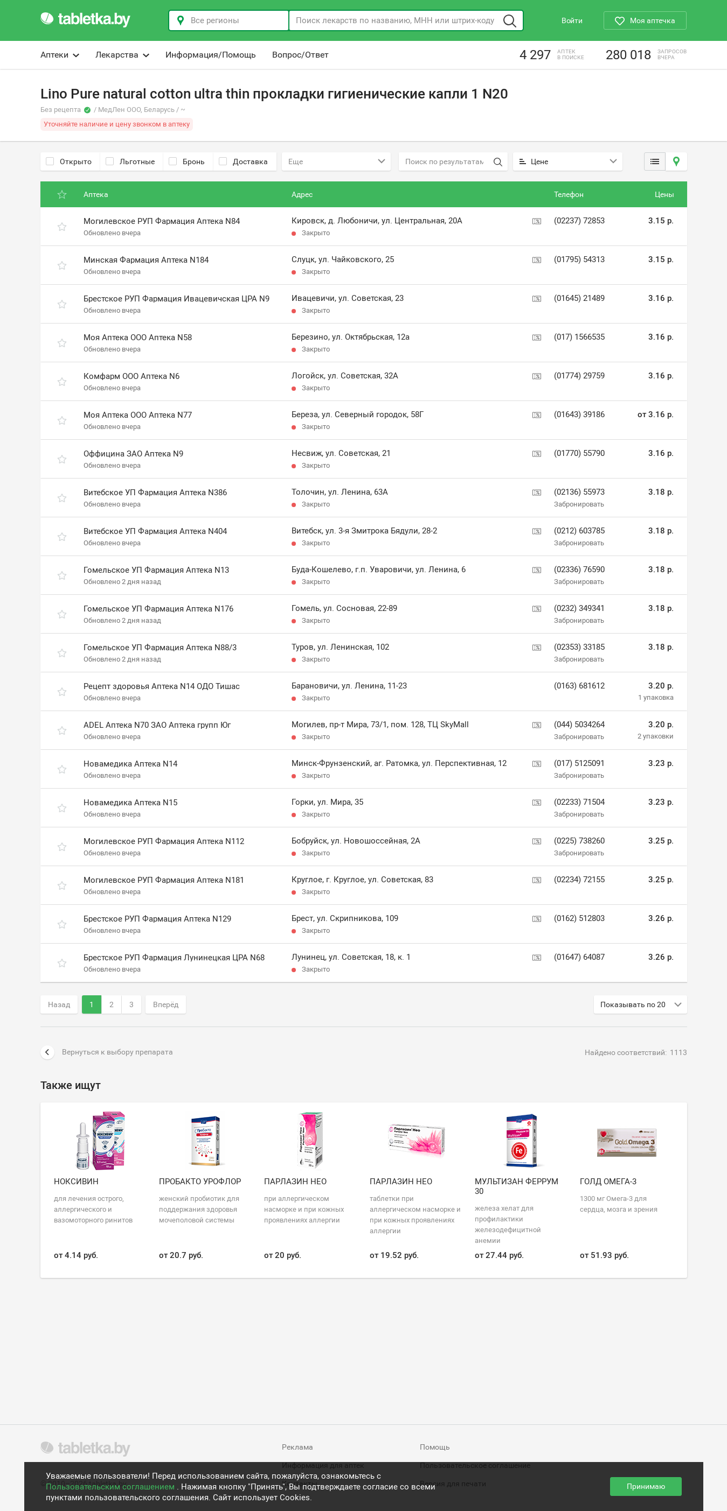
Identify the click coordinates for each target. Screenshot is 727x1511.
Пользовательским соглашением (111, 1487)
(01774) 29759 (579, 376)
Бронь (187, 161)
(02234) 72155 (579, 879)
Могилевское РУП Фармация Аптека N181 (164, 880)
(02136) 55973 (579, 492)
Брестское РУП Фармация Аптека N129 (157, 919)
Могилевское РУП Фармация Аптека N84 (162, 221)
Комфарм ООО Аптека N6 (131, 376)
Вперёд (165, 1004)
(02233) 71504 (579, 802)
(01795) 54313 (579, 259)
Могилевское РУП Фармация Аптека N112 (164, 841)
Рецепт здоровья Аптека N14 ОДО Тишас (162, 686)
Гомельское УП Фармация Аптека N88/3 (160, 647)
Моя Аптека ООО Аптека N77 (138, 415)
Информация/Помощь (210, 55)
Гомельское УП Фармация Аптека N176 (158, 609)
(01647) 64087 (579, 957)
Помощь (435, 1447)
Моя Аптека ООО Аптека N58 (138, 337)
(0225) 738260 (579, 841)
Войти (572, 20)
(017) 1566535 (579, 337)
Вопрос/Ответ (300, 55)
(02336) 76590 (579, 569)
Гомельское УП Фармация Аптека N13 (156, 570)
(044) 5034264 (579, 724)
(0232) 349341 (579, 608)
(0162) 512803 (579, 918)
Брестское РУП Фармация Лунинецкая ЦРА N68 (174, 957)
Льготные (130, 161)
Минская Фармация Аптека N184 (146, 260)
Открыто (69, 161)
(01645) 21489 (579, 298)
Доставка (243, 161)
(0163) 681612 (579, 686)
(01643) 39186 (579, 414)
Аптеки (59, 55)
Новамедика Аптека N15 (130, 802)
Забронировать (579, 504)
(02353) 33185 (579, 647)
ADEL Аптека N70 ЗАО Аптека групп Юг (157, 725)
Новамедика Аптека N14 (130, 764)
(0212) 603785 (579, 531)
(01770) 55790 (579, 453)
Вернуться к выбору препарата (106, 1052)
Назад (59, 1004)
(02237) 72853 (579, 221)
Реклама (297, 1447)
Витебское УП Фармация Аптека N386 (155, 492)
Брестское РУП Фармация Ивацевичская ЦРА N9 (176, 299)
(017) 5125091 (579, 763)
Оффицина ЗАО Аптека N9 (133, 454)
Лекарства (122, 55)
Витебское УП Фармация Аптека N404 (155, 531)
